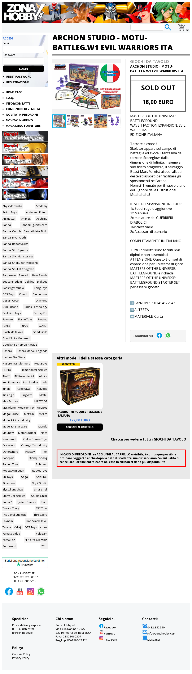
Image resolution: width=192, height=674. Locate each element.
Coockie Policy (21, 654)
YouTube (107, 633)
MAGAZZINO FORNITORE (23, 126)
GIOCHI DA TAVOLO (149, 61)
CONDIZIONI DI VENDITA (23, 109)
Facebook (107, 627)
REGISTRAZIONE (17, 82)
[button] (117, 62)
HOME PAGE (14, 92)
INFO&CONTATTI (18, 103)
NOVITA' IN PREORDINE (22, 115)
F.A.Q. (10, 98)
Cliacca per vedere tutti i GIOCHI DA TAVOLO (148, 439)
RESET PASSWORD (18, 77)
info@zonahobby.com (158, 633)
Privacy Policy (20, 658)
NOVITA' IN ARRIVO (19, 120)
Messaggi (151, 639)
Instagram (108, 639)
